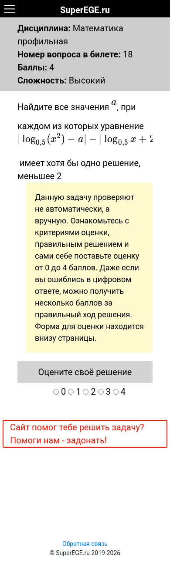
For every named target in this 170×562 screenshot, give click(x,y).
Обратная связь (85, 543)
